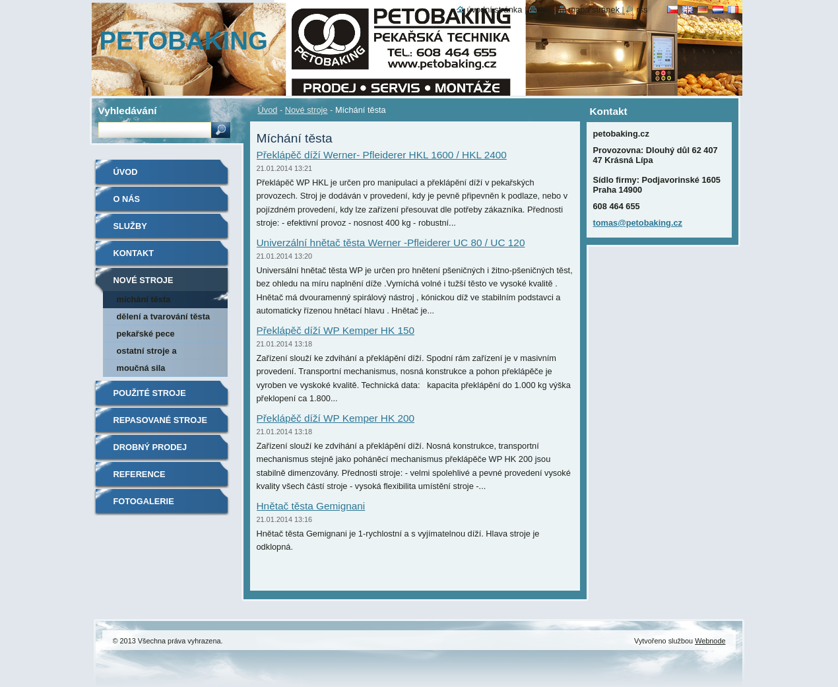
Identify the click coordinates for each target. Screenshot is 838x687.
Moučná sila (141, 368)
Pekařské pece (146, 334)
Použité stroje (149, 393)
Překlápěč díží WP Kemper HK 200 (336, 418)
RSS (641, 10)
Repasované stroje (160, 420)
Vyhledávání (127, 110)
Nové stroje (306, 110)
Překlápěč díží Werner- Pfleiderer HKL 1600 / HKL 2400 (382, 154)
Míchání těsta (144, 299)
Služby (130, 226)
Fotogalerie (143, 501)
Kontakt (133, 253)
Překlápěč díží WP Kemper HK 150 (336, 330)
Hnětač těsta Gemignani (311, 505)
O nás (127, 199)
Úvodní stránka (494, 10)
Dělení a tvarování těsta (163, 316)
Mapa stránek (594, 10)
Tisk (545, 10)
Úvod (268, 110)
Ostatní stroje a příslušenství (147, 353)
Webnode (710, 641)
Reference (139, 474)
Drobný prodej (150, 447)
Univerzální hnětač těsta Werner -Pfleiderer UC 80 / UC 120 (391, 242)
